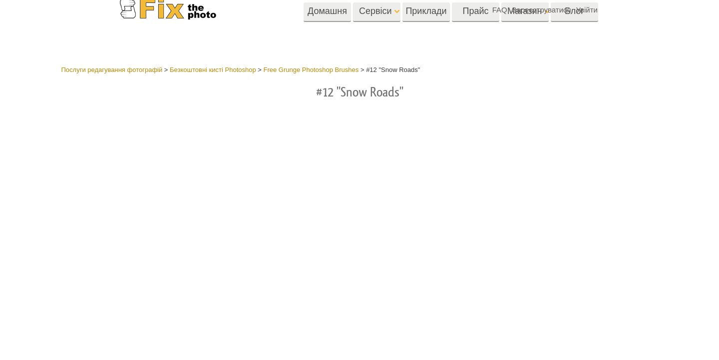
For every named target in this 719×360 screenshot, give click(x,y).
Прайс (475, 28)
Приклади (425, 28)
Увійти (587, 10)
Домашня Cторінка (327, 32)
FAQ (499, 10)
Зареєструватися (541, 10)
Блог (574, 28)
